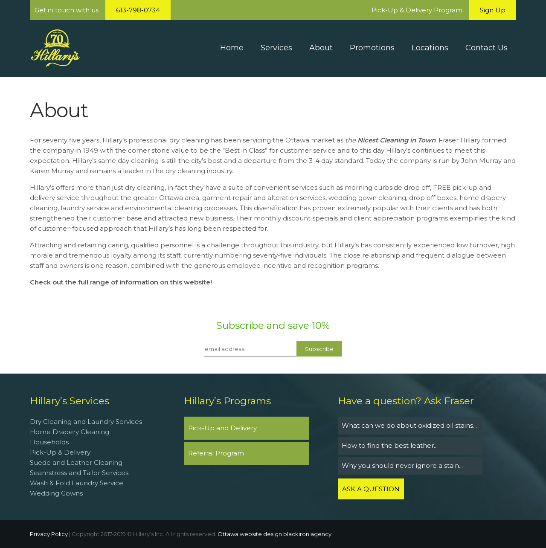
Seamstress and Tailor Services (80, 473)
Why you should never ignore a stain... (402, 465)
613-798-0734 (138, 10)
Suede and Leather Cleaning (76, 462)
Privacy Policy (49, 534)
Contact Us (486, 47)
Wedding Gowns (56, 493)
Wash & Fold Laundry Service (76, 483)
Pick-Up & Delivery (60, 452)
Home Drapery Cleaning (69, 432)
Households (49, 442)
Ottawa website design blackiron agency (274, 534)
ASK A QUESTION (371, 489)
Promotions (372, 47)
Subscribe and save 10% (273, 325)
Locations (430, 47)
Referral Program (216, 453)
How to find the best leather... (390, 445)
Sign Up (492, 10)
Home (232, 47)
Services (276, 47)
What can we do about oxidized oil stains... (409, 425)
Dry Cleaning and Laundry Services (86, 422)
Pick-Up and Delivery (222, 428)
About (321, 47)
